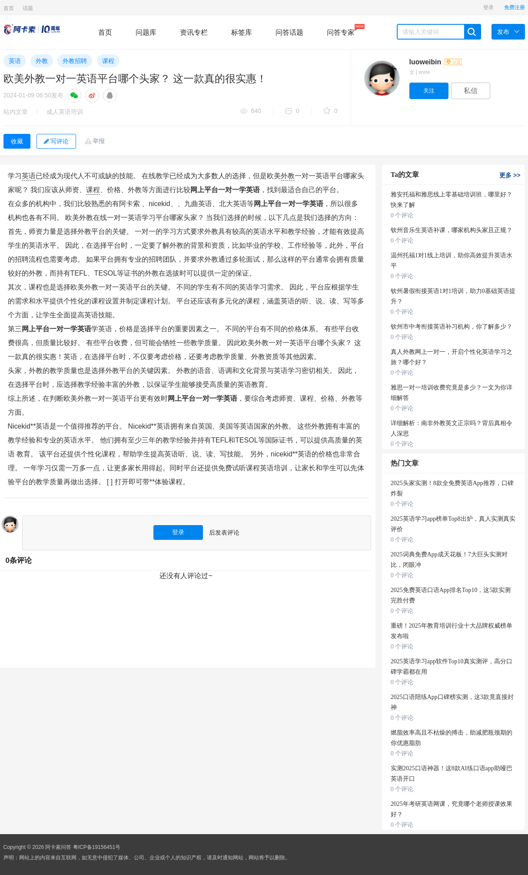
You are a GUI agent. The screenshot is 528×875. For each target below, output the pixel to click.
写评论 (56, 141)
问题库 (146, 32)
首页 (8, 8)
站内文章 (15, 111)
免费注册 (514, 7)
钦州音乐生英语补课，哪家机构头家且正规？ (451, 230)
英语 (15, 60)
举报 (99, 140)
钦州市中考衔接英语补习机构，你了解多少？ (451, 326)
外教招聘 (75, 60)
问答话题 (289, 32)
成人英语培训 (64, 111)
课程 (108, 60)
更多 (509, 175)
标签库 (241, 32)
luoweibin (435, 62)
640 (250, 111)
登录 (488, 7)
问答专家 (341, 30)
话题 (28, 8)
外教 (42, 60)
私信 (471, 90)
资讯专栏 (194, 32)
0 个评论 (402, 215)
